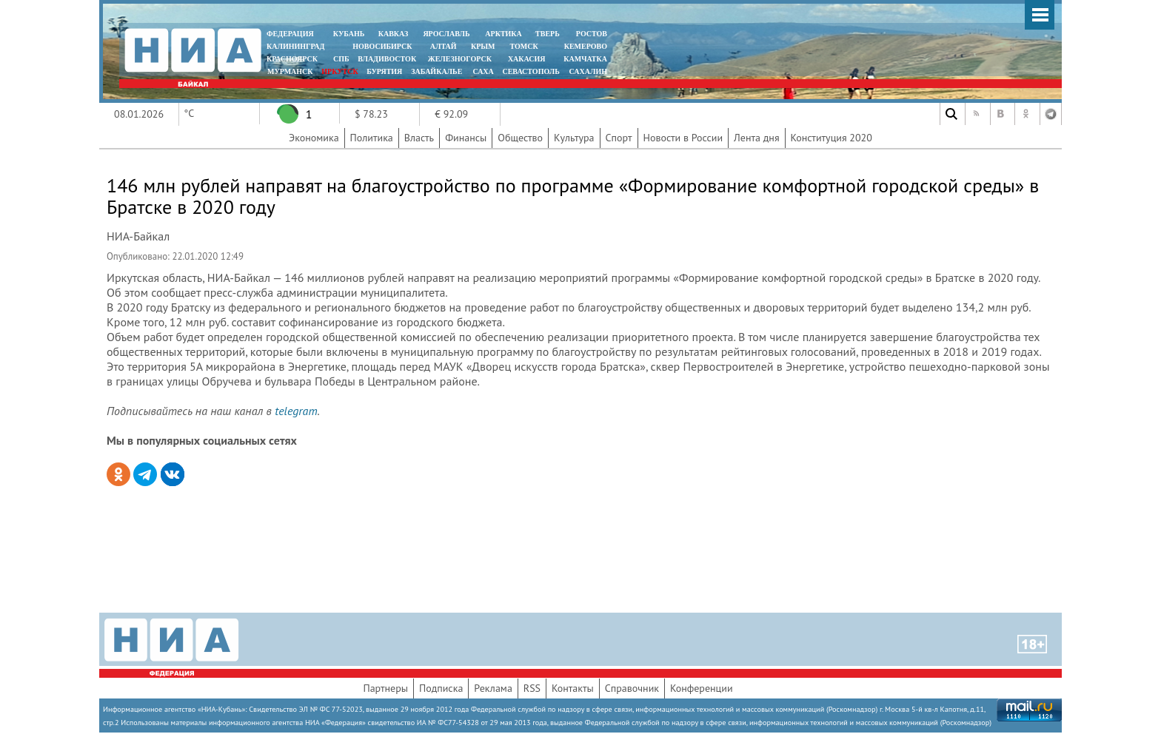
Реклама (493, 688)
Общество (520, 137)
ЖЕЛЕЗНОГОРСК (460, 59)
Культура (574, 137)
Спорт (619, 137)
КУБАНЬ (348, 34)
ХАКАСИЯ (525, 59)
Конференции (701, 688)
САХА (482, 71)
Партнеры (385, 688)
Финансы (465, 137)
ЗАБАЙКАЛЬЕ (437, 71)
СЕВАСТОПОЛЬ (530, 71)
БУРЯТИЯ (384, 71)
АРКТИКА (503, 34)
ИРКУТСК (339, 71)
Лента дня (756, 137)
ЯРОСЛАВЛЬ (446, 34)
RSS (532, 688)
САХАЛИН (588, 71)
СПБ (341, 59)
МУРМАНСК (290, 71)
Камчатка (584, 59)
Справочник (632, 688)
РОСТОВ (591, 34)
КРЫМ (483, 46)
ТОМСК (526, 46)
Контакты (573, 688)
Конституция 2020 (831, 137)
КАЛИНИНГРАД (295, 46)
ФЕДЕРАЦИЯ (290, 34)
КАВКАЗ (393, 34)
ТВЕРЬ (547, 34)
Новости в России (683, 137)
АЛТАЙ (443, 46)
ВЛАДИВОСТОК (387, 59)
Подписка (441, 688)
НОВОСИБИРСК (382, 46)
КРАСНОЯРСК (292, 59)
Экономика (314, 137)
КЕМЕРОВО (585, 46)
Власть (419, 137)
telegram (296, 410)
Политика (371, 137)
